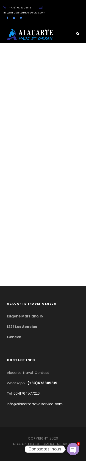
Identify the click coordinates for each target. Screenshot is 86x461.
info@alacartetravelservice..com (35, 403)
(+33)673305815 (42, 383)
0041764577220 (27, 393)
